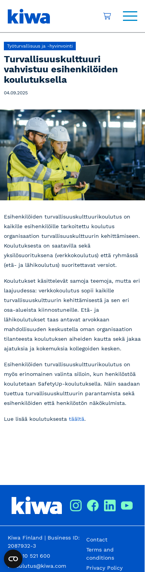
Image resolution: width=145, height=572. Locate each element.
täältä (76, 419)
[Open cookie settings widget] (13, 559)
